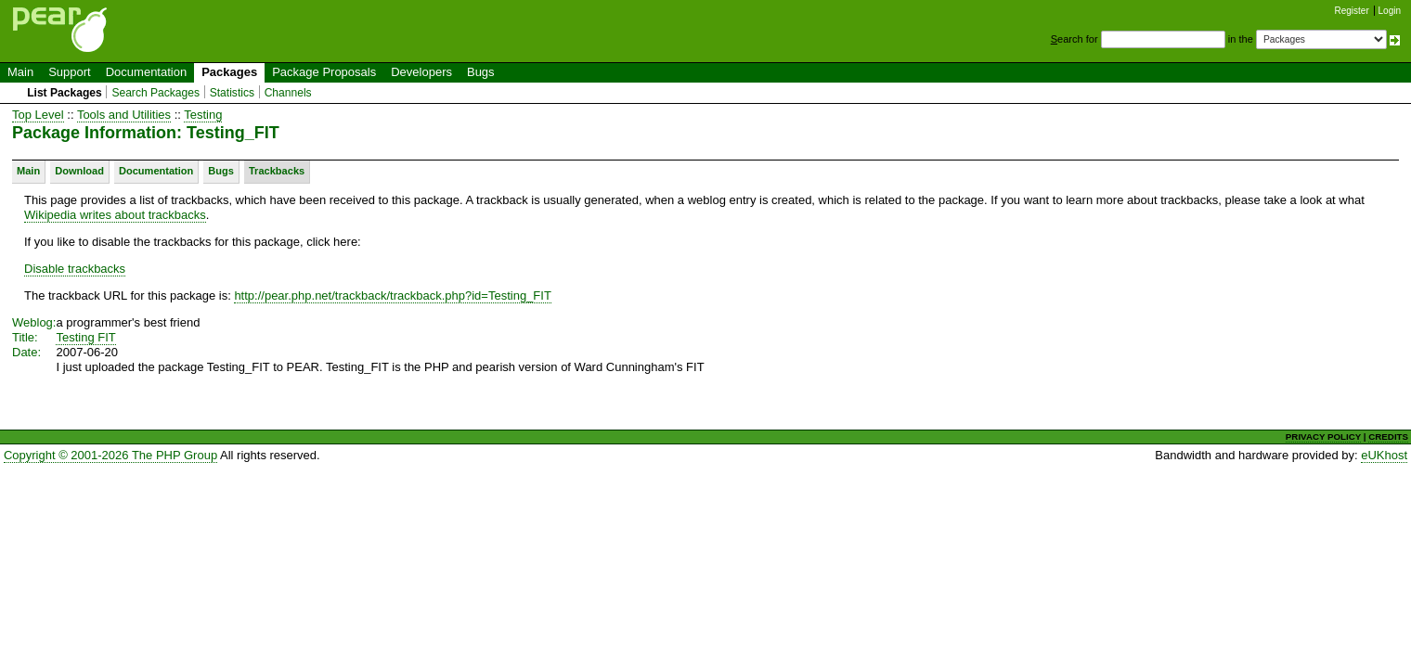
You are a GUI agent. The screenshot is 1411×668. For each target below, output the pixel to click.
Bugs (481, 72)
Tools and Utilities (124, 115)
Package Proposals (324, 72)
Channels (288, 92)
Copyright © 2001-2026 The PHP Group (110, 455)
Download (79, 170)
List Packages (64, 92)
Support (69, 72)
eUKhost (1384, 455)
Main (20, 72)
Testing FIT (85, 337)
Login (1390, 11)
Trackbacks (276, 170)
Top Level (38, 115)
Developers (421, 72)
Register (1352, 11)
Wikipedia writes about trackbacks (115, 215)
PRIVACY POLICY (1323, 436)
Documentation (146, 72)
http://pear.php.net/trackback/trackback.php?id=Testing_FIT (392, 295)
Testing (203, 115)
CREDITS (1388, 436)
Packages (229, 72)
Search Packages (155, 92)
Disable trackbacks (74, 269)
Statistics (232, 92)
